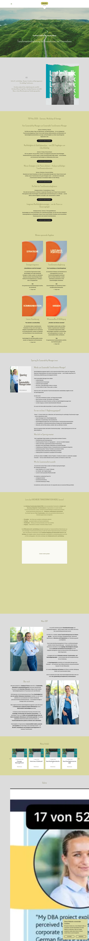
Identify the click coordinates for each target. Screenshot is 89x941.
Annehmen (81, 936)
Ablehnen (69, 936)
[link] (44, 3)
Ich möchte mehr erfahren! (44, 140)
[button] (11, 4)
